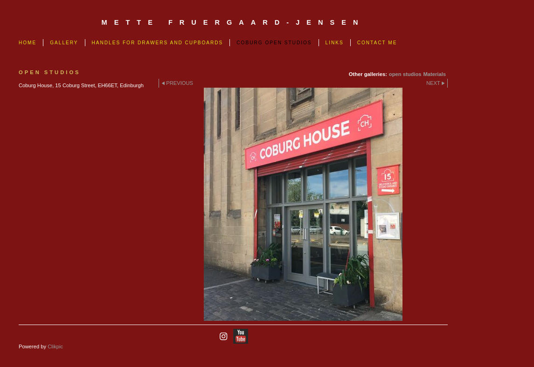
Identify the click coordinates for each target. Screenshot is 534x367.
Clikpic (55, 346)
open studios (405, 74)
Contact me (377, 42)
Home (27, 42)
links (335, 42)
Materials (434, 74)
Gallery (64, 42)
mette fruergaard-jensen (233, 22)
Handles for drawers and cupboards (157, 42)
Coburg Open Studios (274, 42)
